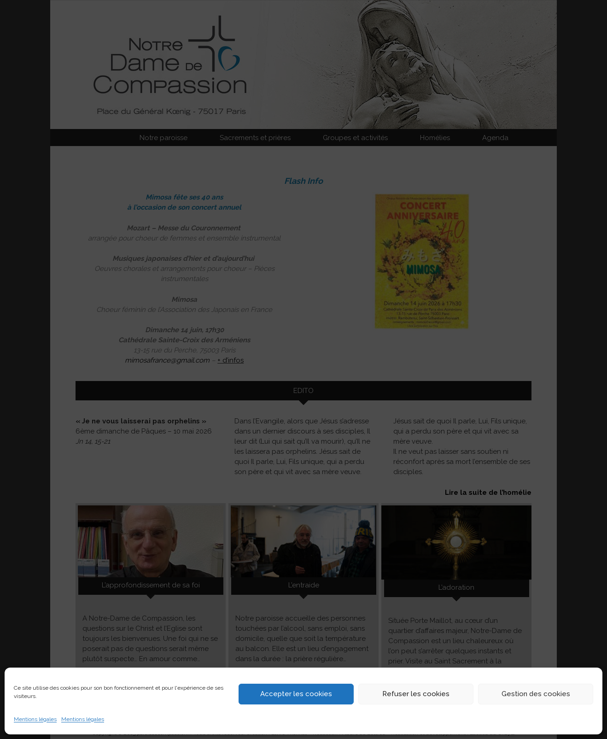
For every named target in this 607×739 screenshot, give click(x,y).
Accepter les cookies (296, 694)
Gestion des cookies (536, 694)
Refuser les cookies (415, 694)
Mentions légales (35, 719)
